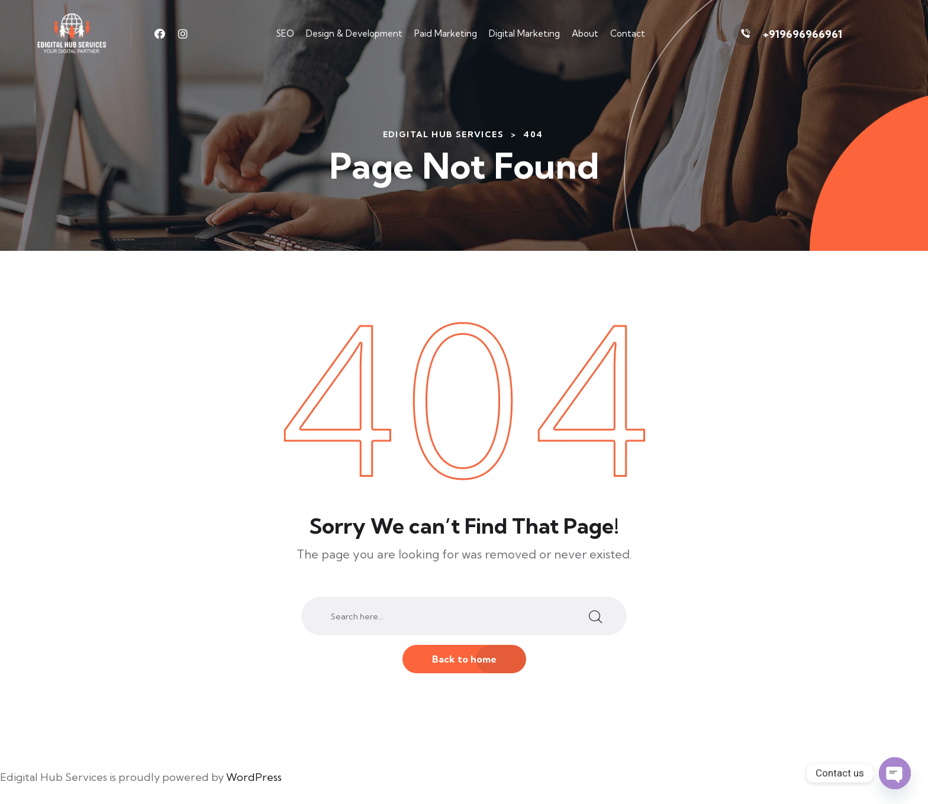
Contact (627, 33)
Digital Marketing (524, 33)
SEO (285, 33)
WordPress (254, 777)
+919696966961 (802, 34)
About (585, 33)
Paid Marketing (445, 33)
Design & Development (354, 33)
